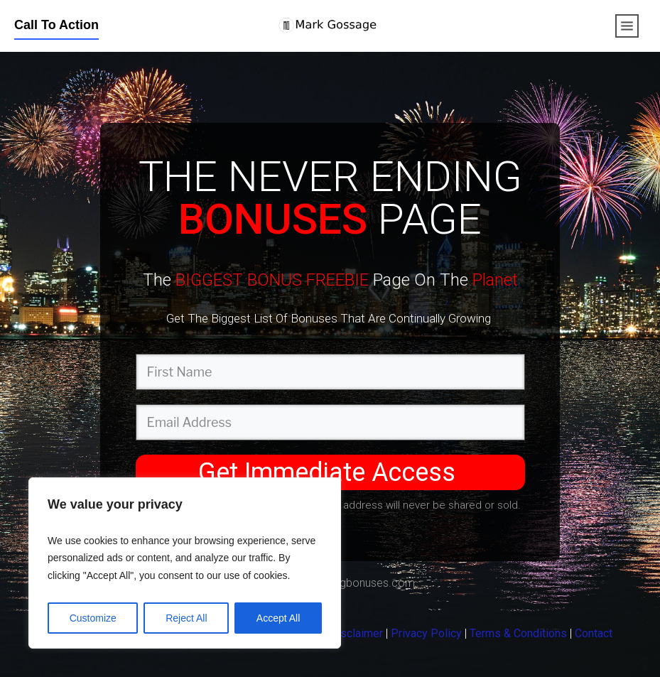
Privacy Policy (426, 633)
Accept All (278, 618)
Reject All (186, 618)
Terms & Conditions (518, 633)
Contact (593, 633)
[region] (184, 563)
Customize (93, 618)
